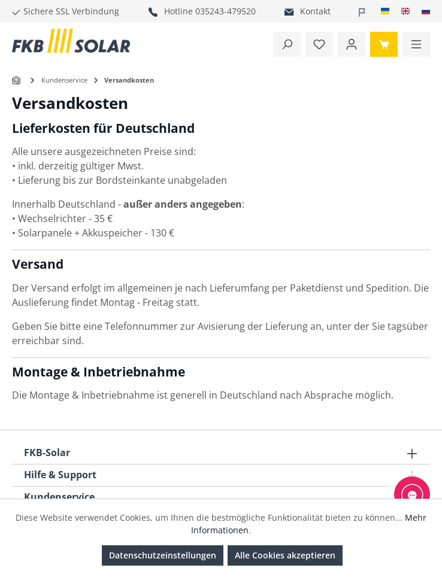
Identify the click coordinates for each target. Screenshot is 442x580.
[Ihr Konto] (351, 44)
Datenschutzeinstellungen (162, 555)
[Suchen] (287, 44)
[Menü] (416, 44)
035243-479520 (225, 11)
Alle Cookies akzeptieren (285, 555)
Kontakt (315, 11)
